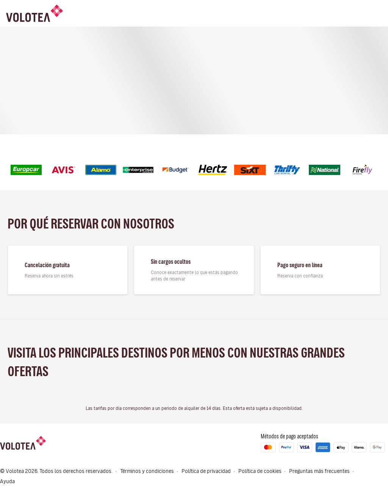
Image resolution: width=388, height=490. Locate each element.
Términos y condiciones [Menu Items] (147, 471)
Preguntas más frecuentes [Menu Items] (319, 471)
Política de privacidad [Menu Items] (206, 471)
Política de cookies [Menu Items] (260, 471)
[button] (385, 476)
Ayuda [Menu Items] (7, 481)
